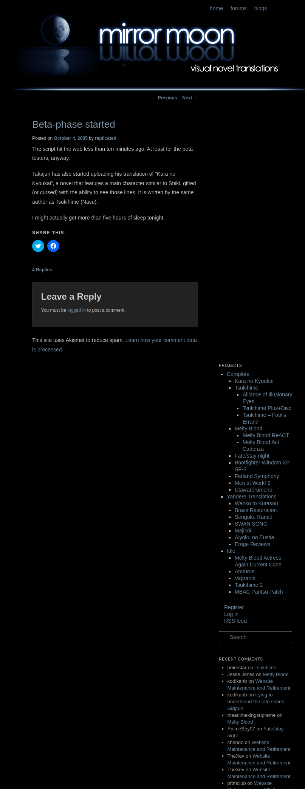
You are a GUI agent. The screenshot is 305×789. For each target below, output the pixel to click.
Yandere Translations (251, 497)
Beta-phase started (73, 124)
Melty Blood (248, 428)
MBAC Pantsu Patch (259, 592)
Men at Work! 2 (253, 483)
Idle (231, 551)
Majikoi (243, 531)
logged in (76, 310)
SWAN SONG (251, 524)
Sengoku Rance (253, 517)
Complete (238, 374)
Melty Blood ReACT (266, 435)
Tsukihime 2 (249, 585)
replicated (105, 138)
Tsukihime (246, 388)
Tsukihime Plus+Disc (267, 408)
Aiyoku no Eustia (254, 537)
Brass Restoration (256, 510)
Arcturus (244, 571)
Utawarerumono (253, 490)
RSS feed (235, 621)
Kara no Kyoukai (254, 381)
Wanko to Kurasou (256, 503)
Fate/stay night (252, 456)
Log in (231, 614)
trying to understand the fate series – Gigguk (258, 701)
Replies (42, 269)
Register (234, 607)
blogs (260, 8)
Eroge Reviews (252, 544)
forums (239, 8)
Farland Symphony (257, 476)
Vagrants (245, 578)
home (216, 8)
